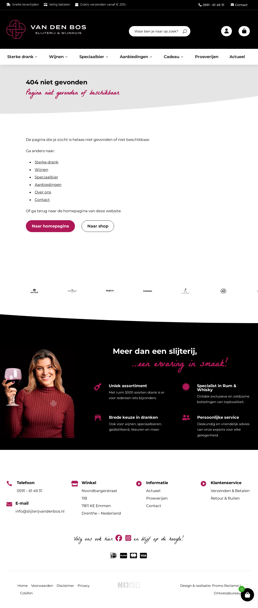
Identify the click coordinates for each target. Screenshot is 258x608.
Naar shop (97, 226)
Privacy (84, 585)
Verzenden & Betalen (230, 491)
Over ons (43, 192)
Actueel (237, 56)
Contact (239, 5)
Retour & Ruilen (225, 498)
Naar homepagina (50, 226)
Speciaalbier (94, 56)
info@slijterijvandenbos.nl (40, 511)
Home (22, 585)
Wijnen (58, 56)
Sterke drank (22, 56)
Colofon (26, 593)
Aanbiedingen (136, 56)
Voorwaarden (42, 585)
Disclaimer (65, 585)
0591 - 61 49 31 (211, 5)
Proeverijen (206, 56)
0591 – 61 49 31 (29, 491)
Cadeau (174, 56)
